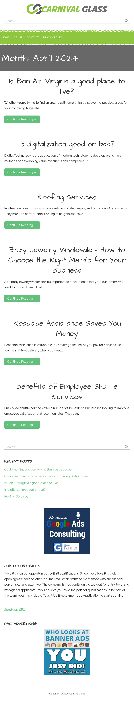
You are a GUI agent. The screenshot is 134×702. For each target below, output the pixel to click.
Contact (33, 37)
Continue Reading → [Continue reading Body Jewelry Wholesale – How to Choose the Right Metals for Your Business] (22, 298)
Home (5, 37)
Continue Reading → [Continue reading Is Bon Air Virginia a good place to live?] (22, 119)
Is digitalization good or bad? (67, 144)
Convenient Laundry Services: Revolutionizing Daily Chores (46, 476)
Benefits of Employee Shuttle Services (67, 392)
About (18, 37)
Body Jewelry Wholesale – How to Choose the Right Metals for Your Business (67, 260)
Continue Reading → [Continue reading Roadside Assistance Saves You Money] (22, 361)
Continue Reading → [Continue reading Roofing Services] (22, 225)
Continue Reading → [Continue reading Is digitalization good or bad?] (22, 172)
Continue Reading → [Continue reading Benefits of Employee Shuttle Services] (22, 425)
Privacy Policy (53, 37)
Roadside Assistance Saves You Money (67, 328)
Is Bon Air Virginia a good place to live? (67, 86)
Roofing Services (67, 197)
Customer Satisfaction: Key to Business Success (38, 469)
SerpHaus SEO (14, 609)
